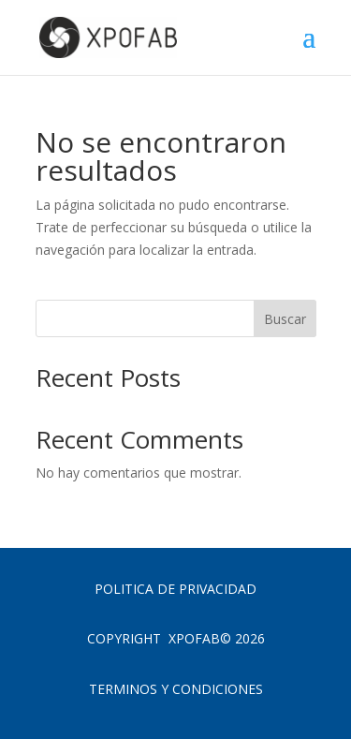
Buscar (285, 319)
